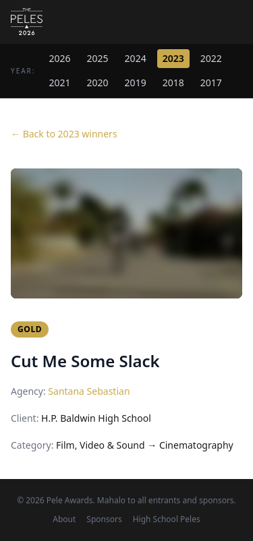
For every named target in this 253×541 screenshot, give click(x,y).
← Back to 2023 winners (64, 133)
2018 (173, 82)
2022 (211, 58)
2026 (60, 58)
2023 (173, 58)
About (64, 519)
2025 (98, 58)
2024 (135, 58)
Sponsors (103, 519)
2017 (211, 82)
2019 (135, 82)
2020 (98, 82)
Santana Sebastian (89, 391)
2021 (60, 82)
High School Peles (166, 519)
